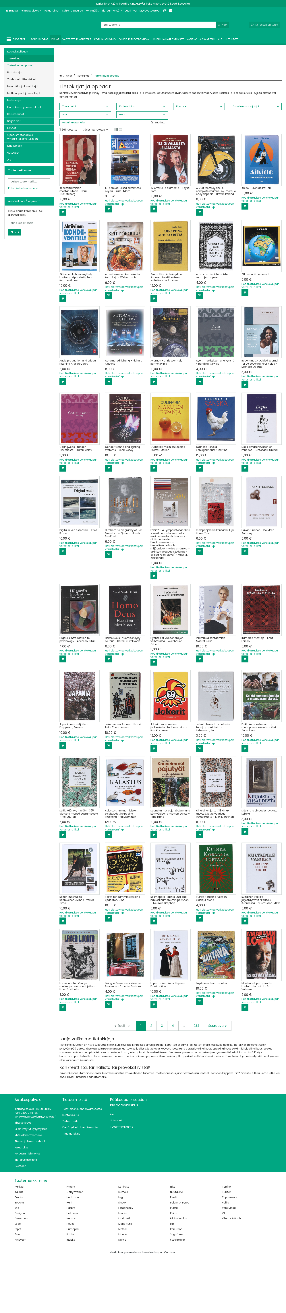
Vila (224, 1269)
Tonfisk (226, 1242)
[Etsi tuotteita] (165, 25)
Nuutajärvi (176, 1248)
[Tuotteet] (16, 39)
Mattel (122, 1285)
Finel (17, 1290)
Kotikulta (123, 1242)
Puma (174, 1263)
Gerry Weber (75, 1248)
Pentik (174, 1253)
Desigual (20, 1269)
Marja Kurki (125, 1279)
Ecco (18, 1279)
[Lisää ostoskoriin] (62, 267)
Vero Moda (229, 1263)
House (70, 1279)
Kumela (123, 1248)
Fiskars (71, 1242)
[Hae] (222, 25)
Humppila (73, 1285)
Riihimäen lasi (178, 1274)
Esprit (18, 1285)
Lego (121, 1253)
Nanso (122, 1295)
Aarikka (19, 1242)
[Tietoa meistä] (111, 10)
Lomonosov (125, 1263)
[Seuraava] (217, 1081)
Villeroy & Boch (231, 1274)
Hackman (73, 1253)
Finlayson (20, 1295)
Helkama (72, 1269)
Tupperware (229, 1253)
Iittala (70, 1290)
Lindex (122, 1258)
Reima (174, 1269)
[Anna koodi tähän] (29, 223)
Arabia (19, 1253)
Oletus (102, 185)
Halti (69, 1258)
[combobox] (165, 25)
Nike (172, 1242)
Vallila (225, 1258)
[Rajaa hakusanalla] (113, 178)
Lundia (122, 1269)
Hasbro (71, 1263)
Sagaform (176, 1290)
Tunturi (226, 1248)
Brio (17, 1263)
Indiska (71, 1295)
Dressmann (22, 1274)
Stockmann (177, 1295)
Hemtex (72, 1274)
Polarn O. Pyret (179, 1258)
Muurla (122, 1290)
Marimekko (125, 1274)
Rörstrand (176, 1285)
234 (196, 1082)
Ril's (172, 1279)
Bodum (19, 1258)
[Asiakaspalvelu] (31, 10)
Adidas (19, 1248)
